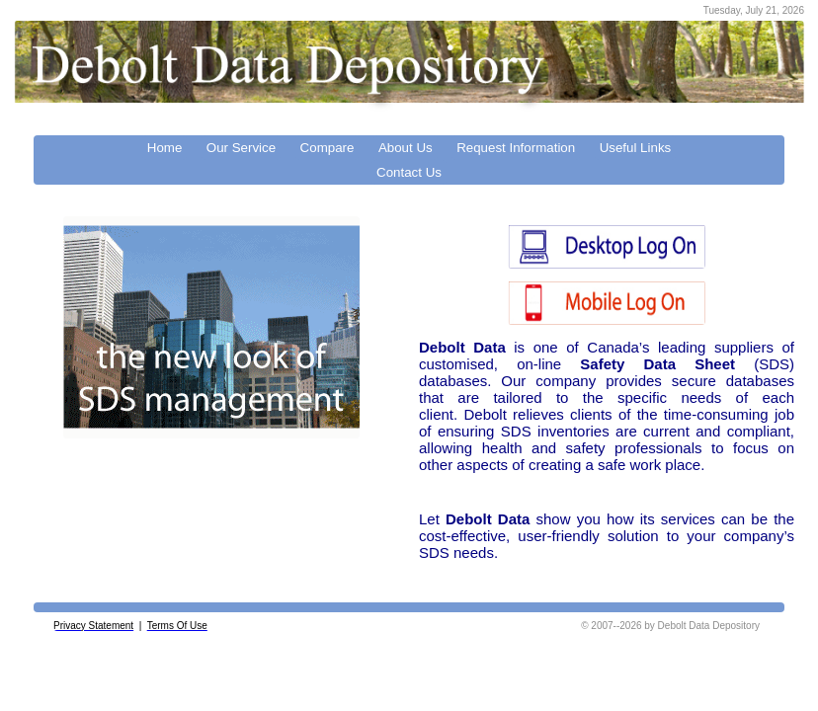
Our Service (241, 147)
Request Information (515, 147)
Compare (327, 147)
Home (165, 147)
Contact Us (409, 172)
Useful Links (636, 147)
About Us (405, 147)
